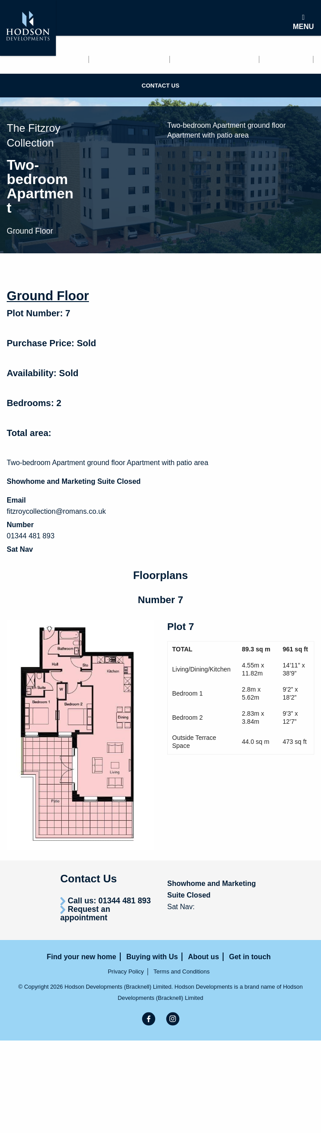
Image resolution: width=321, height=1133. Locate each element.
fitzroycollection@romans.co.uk (56, 511)
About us (287, 59)
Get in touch (25, 71)
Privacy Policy (126, 971)
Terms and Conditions (181, 971)
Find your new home (40, 59)
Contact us (160, 85)
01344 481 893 (31, 536)
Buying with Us (214, 59)
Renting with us (130, 59)
